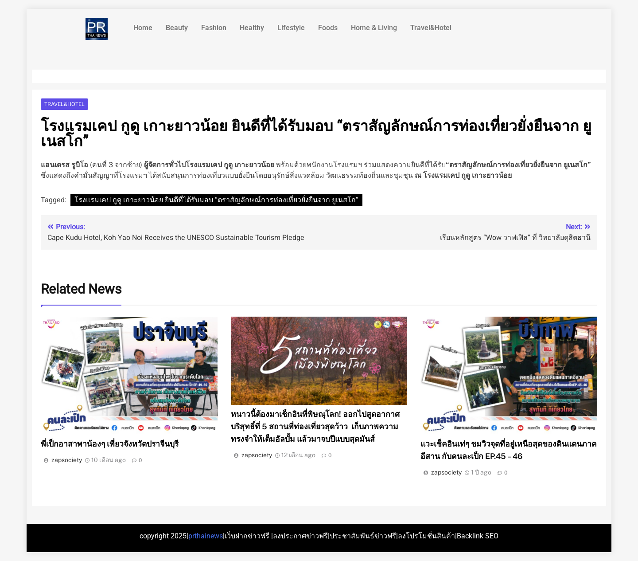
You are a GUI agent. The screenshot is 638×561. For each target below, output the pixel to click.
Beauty (177, 28)
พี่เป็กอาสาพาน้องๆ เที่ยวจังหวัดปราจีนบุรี (110, 443)
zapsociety (66, 459)
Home (142, 28)
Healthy (252, 28)
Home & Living (374, 28)
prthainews (205, 536)
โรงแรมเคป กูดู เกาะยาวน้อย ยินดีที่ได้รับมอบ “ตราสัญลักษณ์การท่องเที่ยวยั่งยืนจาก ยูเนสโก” (216, 200)
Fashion (213, 28)
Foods (328, 28)
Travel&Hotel (430, 28)
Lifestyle (291, 28)
